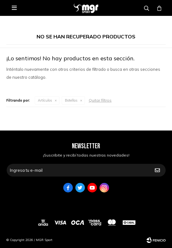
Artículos (45, 100)
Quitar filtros (100, 100)
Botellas (71, 100)
